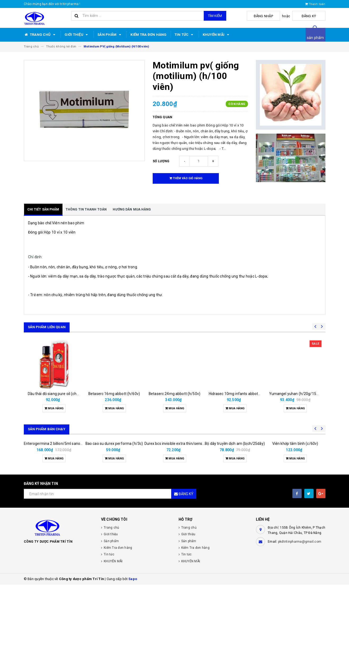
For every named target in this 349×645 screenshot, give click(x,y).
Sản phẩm (110, 34)
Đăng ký (312, 16)
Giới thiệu (77, 34)
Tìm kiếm (215, 16)
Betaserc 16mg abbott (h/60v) (114, 394)
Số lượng (161, 161)
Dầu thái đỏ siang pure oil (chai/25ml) (59, 394)
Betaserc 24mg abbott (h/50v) (174, 394)
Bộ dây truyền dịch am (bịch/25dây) (235, 487)
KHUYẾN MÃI (217, 34)
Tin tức (185, 34)
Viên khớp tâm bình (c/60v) (295, 504)
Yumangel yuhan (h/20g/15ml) (295, 394)
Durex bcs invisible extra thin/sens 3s (175, 504)
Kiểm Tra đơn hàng (148, 35)
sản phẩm (315, 38)
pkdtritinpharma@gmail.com (299, 602)
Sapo (132, 639)
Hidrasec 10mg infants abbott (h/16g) (241, 394)
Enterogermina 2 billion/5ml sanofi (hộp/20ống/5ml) (68, 504)
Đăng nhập (273, 16)
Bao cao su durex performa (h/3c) (114, 504)
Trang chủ (40, 34)
